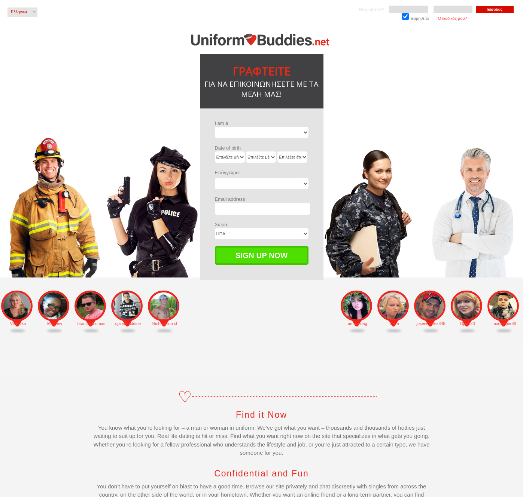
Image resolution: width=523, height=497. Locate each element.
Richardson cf (164, 323)
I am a (221, 123)
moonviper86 (504, 323)
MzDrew (54, 323)
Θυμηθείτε (415, 17)
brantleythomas (91, 323)
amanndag (357, 323)
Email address (230, 199)
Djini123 (467, 323)
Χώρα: (222, 224)
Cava (394, 323)
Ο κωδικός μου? (452, 18)
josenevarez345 (431, 323)
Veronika (18, 323)
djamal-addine (128, 323)
